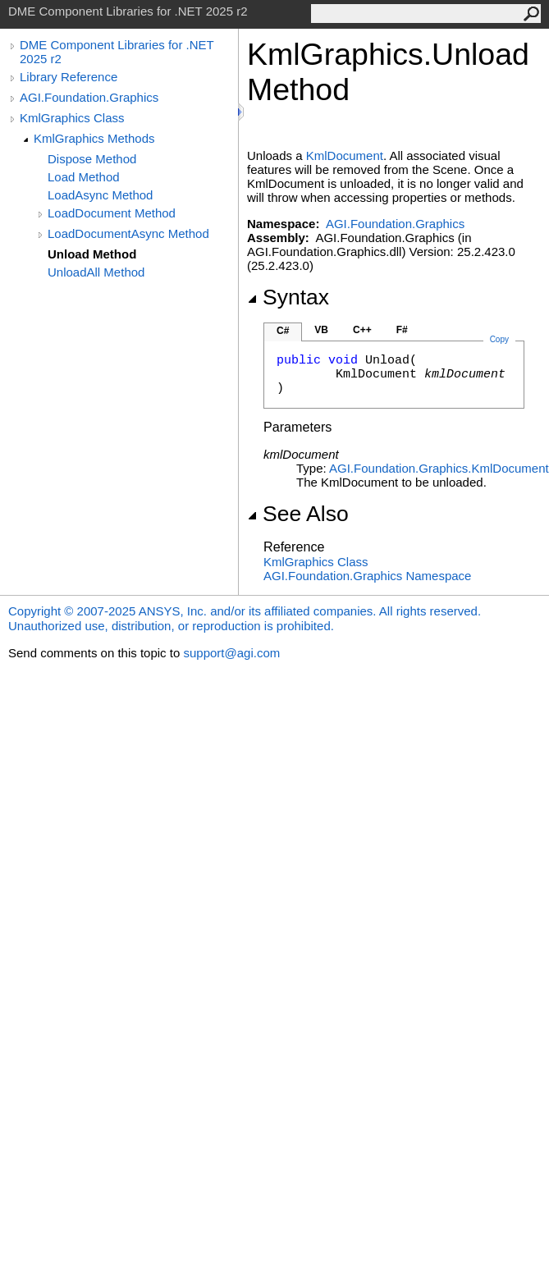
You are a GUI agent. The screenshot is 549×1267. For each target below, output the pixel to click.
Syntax (288, 297)
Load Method (84, 177)
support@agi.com (231, 653)
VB (321, 330)
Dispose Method (92, 159)
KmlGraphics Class (72, 118)
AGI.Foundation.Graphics (89, 97)
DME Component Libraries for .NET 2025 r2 (116, 52)
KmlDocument (344, 155)
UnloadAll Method (96, 272)
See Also (298, 513)
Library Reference (68, 77)
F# (402, 330)
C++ (362, 330)
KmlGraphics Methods (94, 138)
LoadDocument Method (112, 213)
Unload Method (92, 254)
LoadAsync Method (100, 195)
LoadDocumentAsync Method (128, 233)
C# (283, 330)
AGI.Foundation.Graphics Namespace (367, 576)
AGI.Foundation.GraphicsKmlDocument (439, 468)
